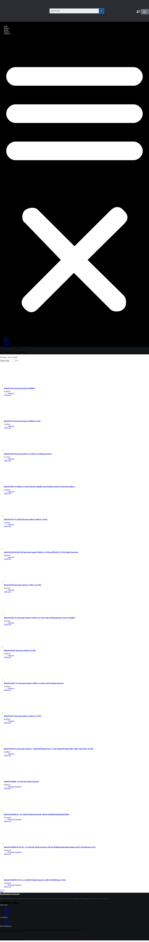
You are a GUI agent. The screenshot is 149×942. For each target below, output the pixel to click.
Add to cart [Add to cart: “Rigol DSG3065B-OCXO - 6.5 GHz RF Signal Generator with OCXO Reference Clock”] (7, 886)
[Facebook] (1, 903)
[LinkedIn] (6, 903)
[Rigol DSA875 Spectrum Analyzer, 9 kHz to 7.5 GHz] (18, 712)
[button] (74, 185)
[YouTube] (15, 903)
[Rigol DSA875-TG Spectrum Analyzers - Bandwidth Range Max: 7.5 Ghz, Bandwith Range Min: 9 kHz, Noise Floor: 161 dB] (18, 745)
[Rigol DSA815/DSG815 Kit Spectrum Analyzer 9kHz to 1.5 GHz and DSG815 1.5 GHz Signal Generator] (18, 549)
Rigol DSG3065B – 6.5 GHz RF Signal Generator (21, 781)
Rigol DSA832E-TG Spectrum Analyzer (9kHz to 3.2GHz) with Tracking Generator (34, 683)
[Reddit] (18, 903)
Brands (6, 30)
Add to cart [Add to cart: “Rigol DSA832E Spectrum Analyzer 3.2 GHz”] (7, 657)
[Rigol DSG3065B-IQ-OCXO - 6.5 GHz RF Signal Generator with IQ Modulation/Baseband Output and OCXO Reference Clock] (18, 844)
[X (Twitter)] (3, 903)
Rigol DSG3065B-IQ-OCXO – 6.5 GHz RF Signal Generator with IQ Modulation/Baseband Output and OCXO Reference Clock (49, 847)
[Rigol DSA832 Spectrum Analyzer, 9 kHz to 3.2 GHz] (18, 581)
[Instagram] (8, 903)
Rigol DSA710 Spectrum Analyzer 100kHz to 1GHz (22, 421)
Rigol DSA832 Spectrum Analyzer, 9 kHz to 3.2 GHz (22, 585)
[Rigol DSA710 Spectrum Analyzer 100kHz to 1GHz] (18, 417)
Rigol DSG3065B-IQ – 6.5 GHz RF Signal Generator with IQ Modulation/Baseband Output (36, 814)
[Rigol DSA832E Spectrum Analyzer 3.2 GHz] (18, 647)
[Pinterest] (13, 903)
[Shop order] (8, 361)
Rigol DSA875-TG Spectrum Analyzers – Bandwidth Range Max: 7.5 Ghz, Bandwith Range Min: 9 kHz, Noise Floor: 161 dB (48, 749)
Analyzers (11, 393)
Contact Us (7, 33)
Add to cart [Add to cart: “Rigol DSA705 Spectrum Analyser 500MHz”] (7, 395)
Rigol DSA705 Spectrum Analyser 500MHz (19, 388)
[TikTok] (10, 903)
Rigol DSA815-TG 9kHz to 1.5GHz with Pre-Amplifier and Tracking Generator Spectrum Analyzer (39, 486)
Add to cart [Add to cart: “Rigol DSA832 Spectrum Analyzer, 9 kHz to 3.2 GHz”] (7, 592)
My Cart (6, 924)
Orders (6, 923)
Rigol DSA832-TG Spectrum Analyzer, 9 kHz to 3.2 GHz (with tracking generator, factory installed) (39, 618)
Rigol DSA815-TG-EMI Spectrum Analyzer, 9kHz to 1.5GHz (25, 519)
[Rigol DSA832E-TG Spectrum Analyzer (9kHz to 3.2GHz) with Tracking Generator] (18, 680)
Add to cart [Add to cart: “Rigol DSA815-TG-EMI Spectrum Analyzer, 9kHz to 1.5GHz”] (7, 526)
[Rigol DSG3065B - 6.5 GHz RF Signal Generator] (18, 778)
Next (2, 892)
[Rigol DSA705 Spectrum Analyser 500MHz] (18, 385)
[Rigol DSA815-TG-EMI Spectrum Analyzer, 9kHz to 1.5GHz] (18, 516)
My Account (8, 921)
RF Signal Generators (15, 786)
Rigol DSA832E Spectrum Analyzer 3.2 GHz (20, 650)
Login (6, 914)
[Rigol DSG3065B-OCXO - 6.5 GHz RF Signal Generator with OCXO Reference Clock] (18, 876)
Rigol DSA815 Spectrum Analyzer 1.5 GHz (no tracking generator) (28, 454)
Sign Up (6, 916)
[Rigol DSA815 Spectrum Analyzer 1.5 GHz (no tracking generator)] (18, 450)
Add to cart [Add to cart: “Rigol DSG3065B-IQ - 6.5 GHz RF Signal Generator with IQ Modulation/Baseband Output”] (7, 821)
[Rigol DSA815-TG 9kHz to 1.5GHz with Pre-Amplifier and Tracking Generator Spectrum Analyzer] (18, 483)
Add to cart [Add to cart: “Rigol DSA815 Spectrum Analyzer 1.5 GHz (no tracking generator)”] (7, 460)
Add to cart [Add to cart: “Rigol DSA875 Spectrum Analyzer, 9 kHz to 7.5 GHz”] (7, 723)
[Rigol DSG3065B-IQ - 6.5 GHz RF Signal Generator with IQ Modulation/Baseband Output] (18, 811)
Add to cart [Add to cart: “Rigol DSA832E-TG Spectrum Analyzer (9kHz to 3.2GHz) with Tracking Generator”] (7, 690)
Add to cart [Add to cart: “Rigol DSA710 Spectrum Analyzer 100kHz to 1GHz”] (7, 428)
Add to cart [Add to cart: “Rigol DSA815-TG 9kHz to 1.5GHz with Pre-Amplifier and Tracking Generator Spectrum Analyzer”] (7, 493)
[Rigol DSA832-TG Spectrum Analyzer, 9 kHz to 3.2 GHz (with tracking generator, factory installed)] (18, 614)
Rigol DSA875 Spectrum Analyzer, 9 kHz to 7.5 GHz (22, 716)
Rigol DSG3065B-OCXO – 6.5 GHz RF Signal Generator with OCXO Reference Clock (35, 880)
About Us (6, 32)
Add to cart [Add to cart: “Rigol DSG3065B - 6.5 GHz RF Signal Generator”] (7, 788)
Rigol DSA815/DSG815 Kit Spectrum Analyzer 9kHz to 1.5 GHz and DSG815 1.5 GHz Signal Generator (41, 552)
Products (6, 28)
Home (5, 26)
